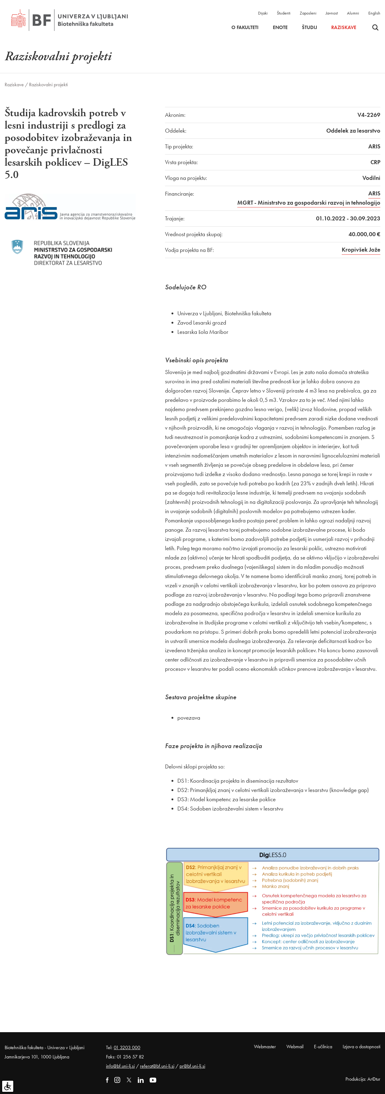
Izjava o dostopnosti (361, 1046)
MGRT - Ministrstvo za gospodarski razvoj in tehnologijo (308, 202)
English (374, 13)
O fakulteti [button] (245, 27)
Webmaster (265, 1046)
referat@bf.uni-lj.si (157, 1066)
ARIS (374, 193)
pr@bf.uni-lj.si (192, 1066)
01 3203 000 (127, 1047)
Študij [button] (309, 27)
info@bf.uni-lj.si (120, 1066)
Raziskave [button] (343, 27)
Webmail (294, 1046)
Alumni (353, 13)
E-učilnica (323, 1046)
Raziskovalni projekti (48, 84)
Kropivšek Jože (361, 249)
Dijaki (263, 13)
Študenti (283, 13)
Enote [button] (280, 27)
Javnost (332, 13)
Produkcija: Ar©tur (362, 1079)
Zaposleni (308, 13)
